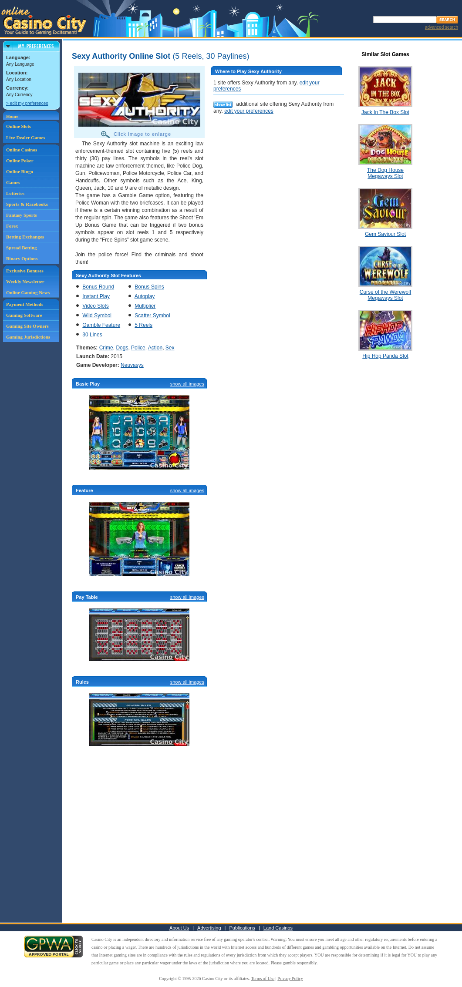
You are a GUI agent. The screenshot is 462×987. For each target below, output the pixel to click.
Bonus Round (98, 287)
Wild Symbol (96, 315)
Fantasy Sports (21, 215)
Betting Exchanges (25, 236)
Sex (170, 348)
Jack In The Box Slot (385, 112)
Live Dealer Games (25, 137)
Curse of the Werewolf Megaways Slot (385, 295)
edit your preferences (248, 111)
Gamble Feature (101, 325)
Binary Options (21, 258)
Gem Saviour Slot (385, 234)
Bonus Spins (149, 287)
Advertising (209, 927)
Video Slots (95, 306)
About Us (179, 927)
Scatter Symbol (152, 315)
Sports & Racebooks (27, 204)
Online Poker (20, 160)
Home (12, 116)
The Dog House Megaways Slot (385, 173)
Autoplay (145, 296)
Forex (12, 225)
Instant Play (96, 296)
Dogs (122, 348)
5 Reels (143, 325)
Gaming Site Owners (27, 326)
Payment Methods (24, 304)
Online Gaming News (28, 292)
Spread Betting (21, 247)
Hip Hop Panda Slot (385, 356)
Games (13, 182)
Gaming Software (24, 315)
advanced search (441, 27)
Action (155, 348)
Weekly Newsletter (25, 281)
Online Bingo (19, 171)
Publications (242, 927)
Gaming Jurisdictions (28, 336)
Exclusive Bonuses (25, 270)
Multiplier (145, 306)
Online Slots (18, 126)
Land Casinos (278, 927)
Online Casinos (21, 149)
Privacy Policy (290, 978)
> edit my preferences (27, 103)
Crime (106, 348)
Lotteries (15, 193)
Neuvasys (132, 365)
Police (138, 348)
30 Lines (92, 335)
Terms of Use (263, 978)
